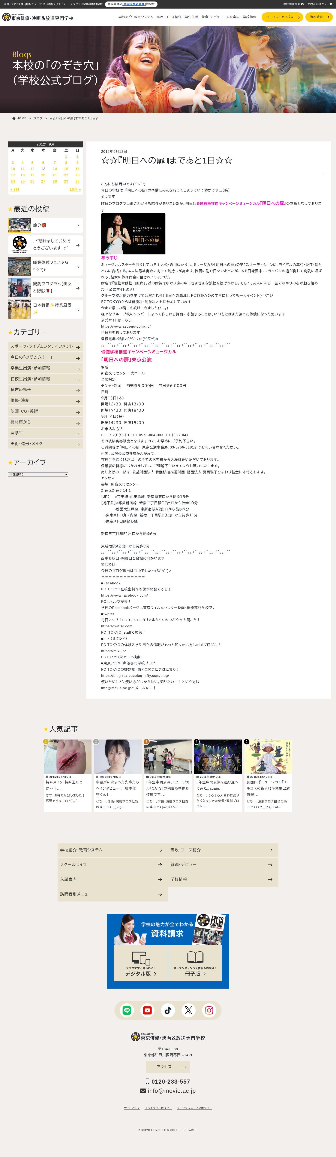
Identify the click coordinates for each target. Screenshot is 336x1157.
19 (32, 175)
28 (55, 181)
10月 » (75, 189)
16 (77, 169)
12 (32, 169)
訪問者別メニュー (320, 4)
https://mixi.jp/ (113, 651)
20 (43, 175)
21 (55, 175)
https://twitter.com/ (117, 626)
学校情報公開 (294, 4)
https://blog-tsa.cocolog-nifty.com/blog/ (135, 675)
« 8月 (15, 189)
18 (23, 175)
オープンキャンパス (283, 17)
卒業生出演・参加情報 (45, 368)
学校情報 (249, 17)
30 (77, 181)
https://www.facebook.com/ (124, 595)
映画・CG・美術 (45, 411)
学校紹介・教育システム (136, 17)
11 (23, 169)
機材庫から (45, 422)
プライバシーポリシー (158, 1106)
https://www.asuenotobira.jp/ (126, 326)
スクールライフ (111, 862)
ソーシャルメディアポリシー (194, 1106)
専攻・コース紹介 (169, 17)
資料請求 (319, 17)
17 (13, 175)
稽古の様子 (45, 389)
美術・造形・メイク (45, 443)
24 (13, 181)
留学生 (45, 433)
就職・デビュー (212, 17)
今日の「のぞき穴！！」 (45, 357)
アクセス (172, 1064)
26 (32, 181)
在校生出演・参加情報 (45, 379)
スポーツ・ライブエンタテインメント (45, 346)
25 (23, 181)
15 (66, 169)
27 (43, 181)
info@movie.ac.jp (116, 688)
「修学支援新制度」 (134, 4)
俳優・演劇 (45, 400)
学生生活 (191, 17)
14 (55, 169)
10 (13, 169)
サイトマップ (132, 1106)
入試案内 (233, 17)
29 (66, 181)
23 (77, 175)
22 (66, 175)
